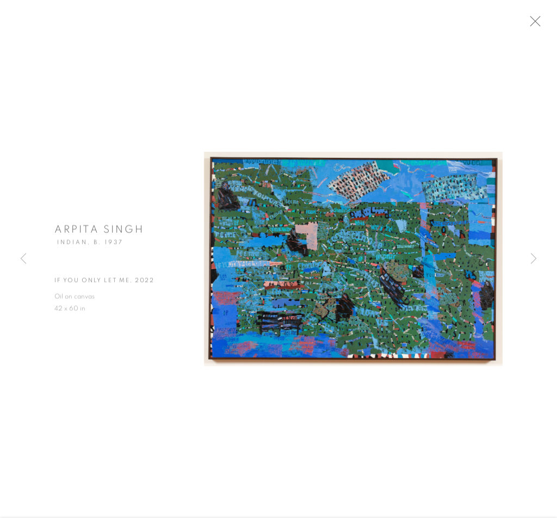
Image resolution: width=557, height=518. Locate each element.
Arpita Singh (99, 233)
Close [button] (542, 24)
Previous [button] (23, 259)
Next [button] (533, 259)
